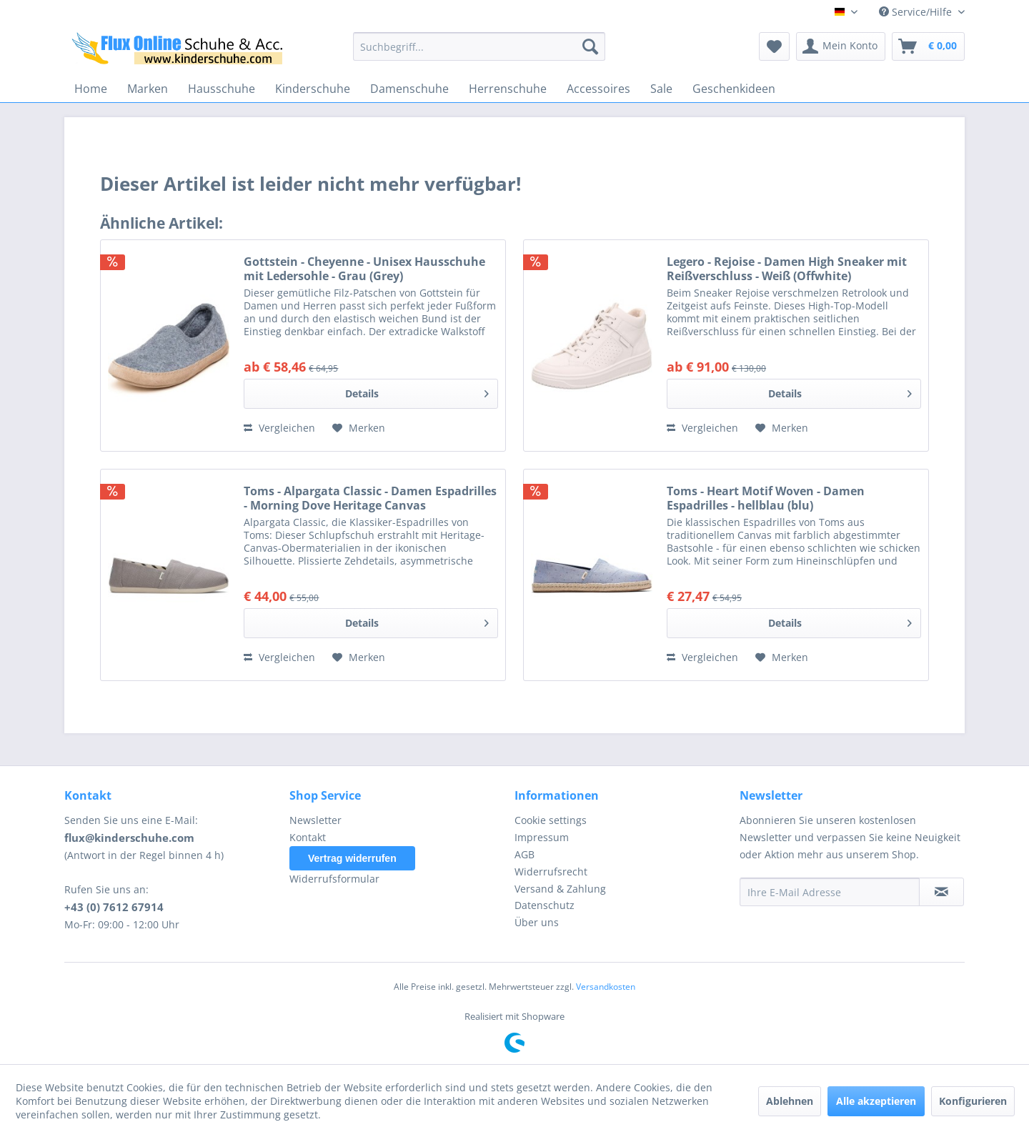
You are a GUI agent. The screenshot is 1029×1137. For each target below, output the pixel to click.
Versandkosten (605, 986)
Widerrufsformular (334, 878)
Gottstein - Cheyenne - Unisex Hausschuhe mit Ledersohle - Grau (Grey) (364, 268)
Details (417, 391)
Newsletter (315, 820)
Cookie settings (550, 820)
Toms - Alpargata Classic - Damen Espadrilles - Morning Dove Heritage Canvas (370, 498)
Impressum (541, 837)
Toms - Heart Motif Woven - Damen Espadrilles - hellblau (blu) (766, 498)
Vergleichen (279, 428)
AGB (524, 854)
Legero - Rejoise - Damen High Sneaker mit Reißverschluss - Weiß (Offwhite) (787, 268)
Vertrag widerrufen (352, 858)
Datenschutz (544, 905)
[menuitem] (479, 46)
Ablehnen (789, 1101)
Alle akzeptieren (876, 1101)
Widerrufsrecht (550, 871)
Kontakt (307, 837)
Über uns (536, 922)
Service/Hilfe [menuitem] (917, 12)
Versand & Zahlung (560, 888)
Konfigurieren (973, 1101)
